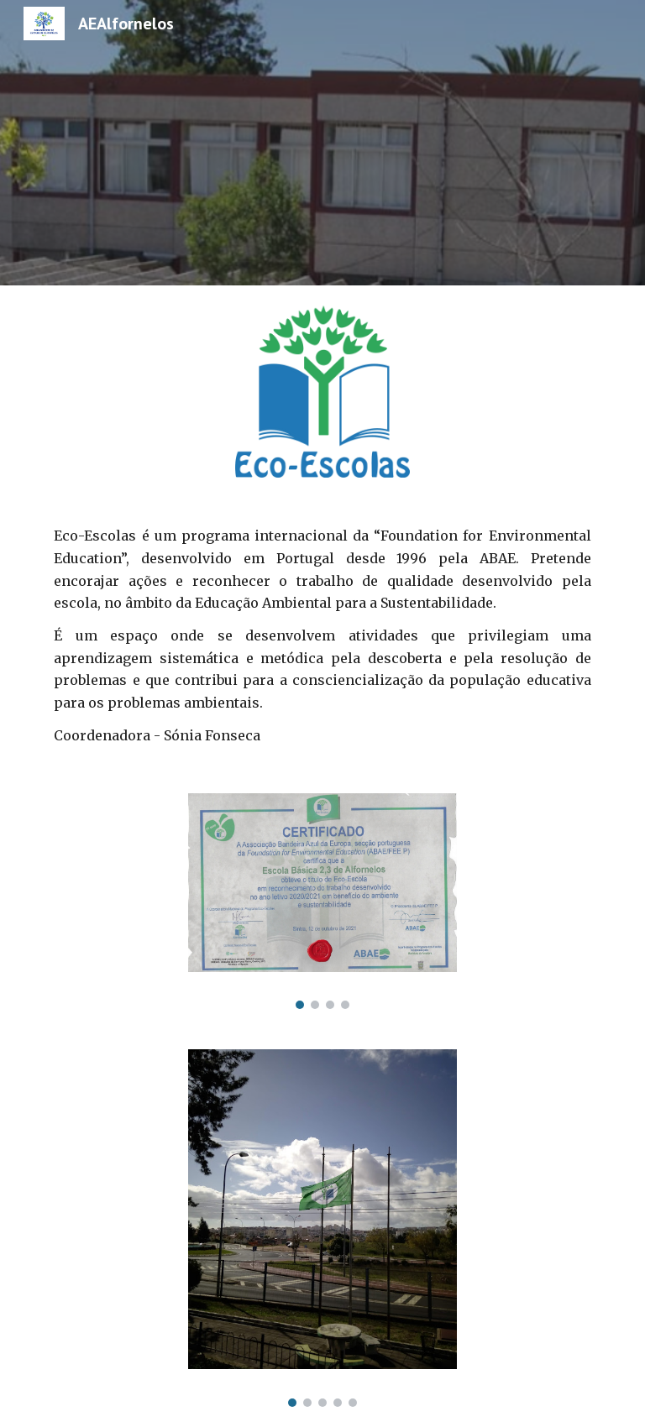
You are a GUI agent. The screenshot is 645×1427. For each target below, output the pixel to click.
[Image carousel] (322, 901)
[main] (322, 635)
